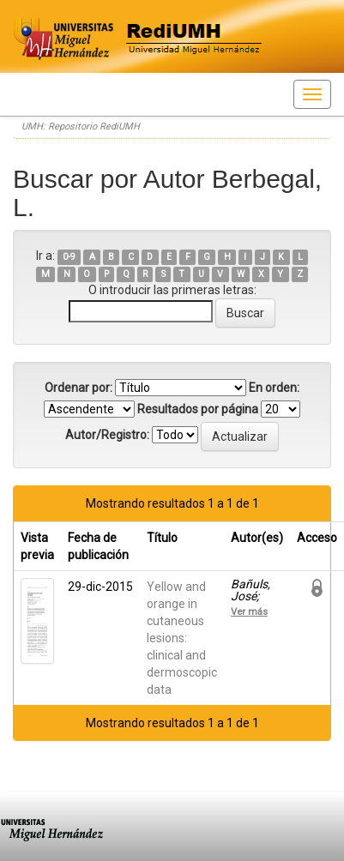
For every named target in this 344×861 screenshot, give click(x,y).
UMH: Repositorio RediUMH (80, 126)
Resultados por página (197, 409)
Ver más (249, 611)
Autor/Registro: (107, 435)
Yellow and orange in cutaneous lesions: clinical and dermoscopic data (182, 638)
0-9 (69, 256)
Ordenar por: (78, 387)
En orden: (274, 387)
